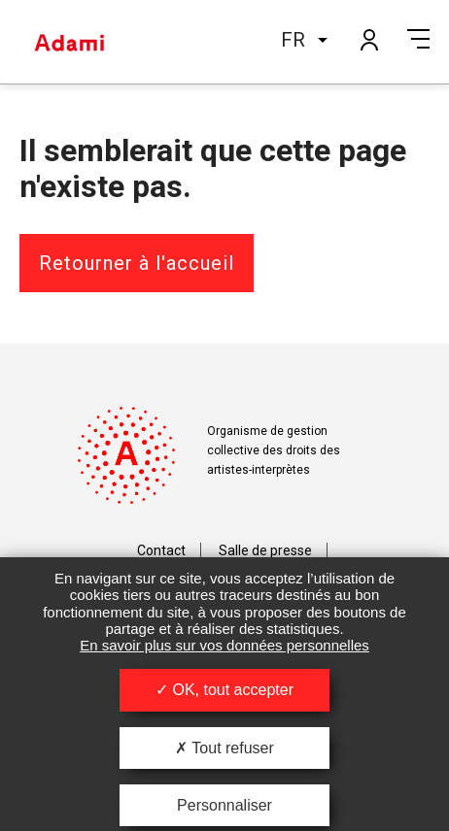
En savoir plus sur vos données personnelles (224, 645)
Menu (418, 39)
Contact (161, 550)
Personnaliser (224, 805)
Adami (69, 41)
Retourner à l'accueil (136, 263)
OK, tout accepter (224, 689)
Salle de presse (265, 550)
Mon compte (368, 39)
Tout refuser (224, 748)
